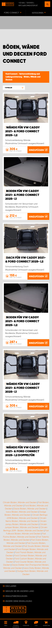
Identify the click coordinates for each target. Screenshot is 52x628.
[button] (14, 88)
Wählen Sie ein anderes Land (19, 591)
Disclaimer (10, 586)
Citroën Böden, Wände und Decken (20, 502)
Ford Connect (12, 74)
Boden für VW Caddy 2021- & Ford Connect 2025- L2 (22, 321)
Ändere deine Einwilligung (18, 601)
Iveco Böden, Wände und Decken (22, 512)
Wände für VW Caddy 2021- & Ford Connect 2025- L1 (22, 388)
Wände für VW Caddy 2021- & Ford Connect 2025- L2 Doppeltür (22, 451)
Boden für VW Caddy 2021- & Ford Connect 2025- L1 (22, 195)
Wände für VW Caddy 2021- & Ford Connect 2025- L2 (22, 131)
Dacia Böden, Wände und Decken (30, 508)
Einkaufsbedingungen (16, 596)
